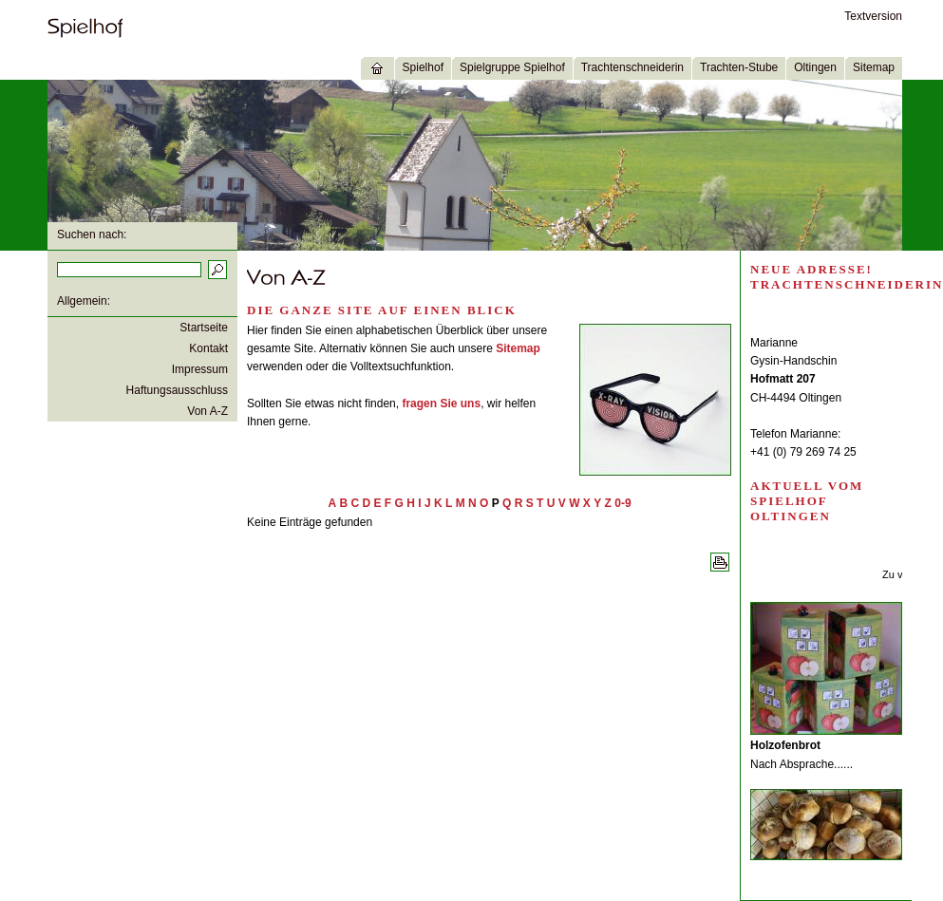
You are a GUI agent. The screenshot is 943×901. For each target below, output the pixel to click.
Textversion (873, 16)
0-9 (622, 503)
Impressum (200, 369)
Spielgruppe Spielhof (512, 67)
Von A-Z (207, 411)
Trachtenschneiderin (632, 67)
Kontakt (208, 348)
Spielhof (423, 67)
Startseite (203, 327)
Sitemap (874, 67)
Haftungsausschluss (177, 390)
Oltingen (815, 67)
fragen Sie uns (441, 403)
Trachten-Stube (739, 67)
